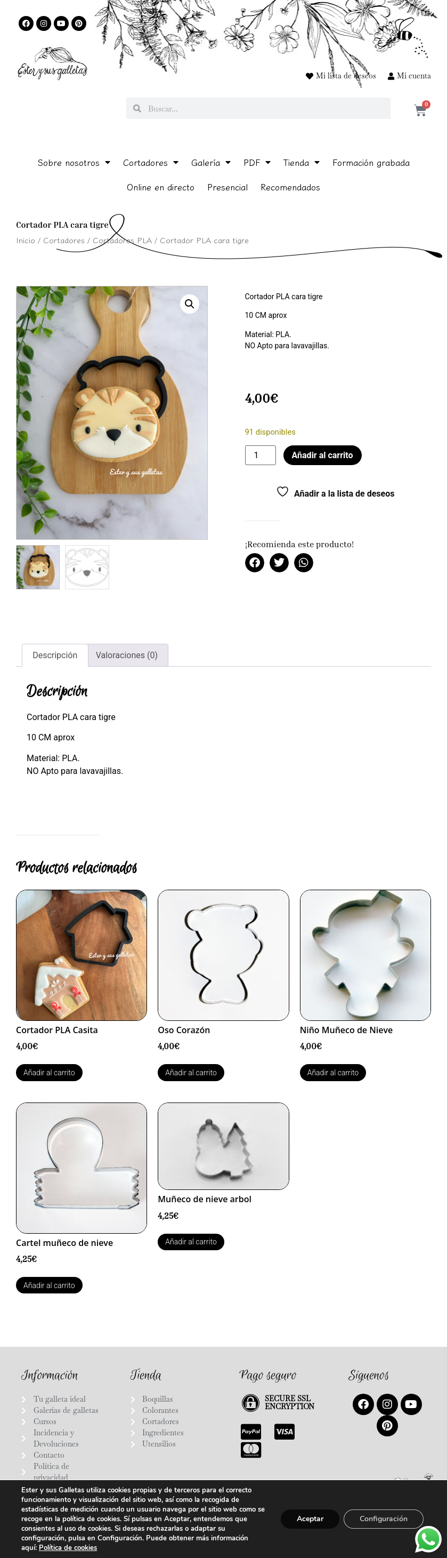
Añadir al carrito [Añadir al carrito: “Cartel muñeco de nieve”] (49, 1285)
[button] (189, 304)
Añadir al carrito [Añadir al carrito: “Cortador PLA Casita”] (49, 1072)
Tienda (301, 162)
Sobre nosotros (74, 162)
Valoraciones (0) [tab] (127, 655)
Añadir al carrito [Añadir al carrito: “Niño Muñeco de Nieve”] (333, 1072)
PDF (257, 162)
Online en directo (160, 186)
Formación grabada (371, 162)
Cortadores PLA (122, 239)
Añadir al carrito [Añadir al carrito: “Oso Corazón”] (191, 1072)
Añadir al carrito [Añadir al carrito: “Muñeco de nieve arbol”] (191, 1241)
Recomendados (290, 186)
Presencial (227, 186)
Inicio (25, 239)
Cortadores (150, 162)
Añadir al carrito (322, 455)
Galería (211, 162)
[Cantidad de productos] (260, 455)
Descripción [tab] (54, 655)
